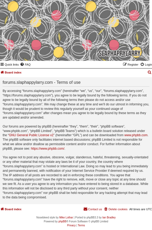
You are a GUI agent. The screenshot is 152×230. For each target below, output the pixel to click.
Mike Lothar (66, 217)
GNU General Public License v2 (31, 135)
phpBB (62, 221)
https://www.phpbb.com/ (47, 148)
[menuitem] (25, 64)
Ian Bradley (109, 217)
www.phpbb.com (136, 135)
